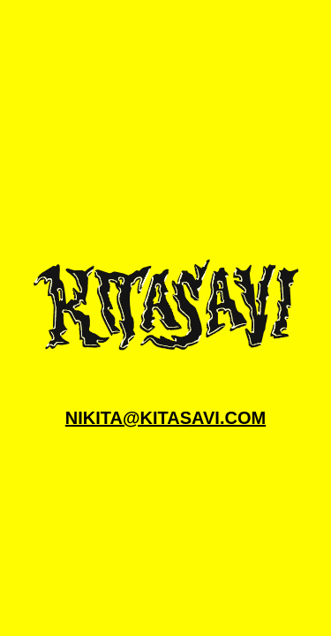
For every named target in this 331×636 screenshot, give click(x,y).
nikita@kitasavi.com (165, 418)
